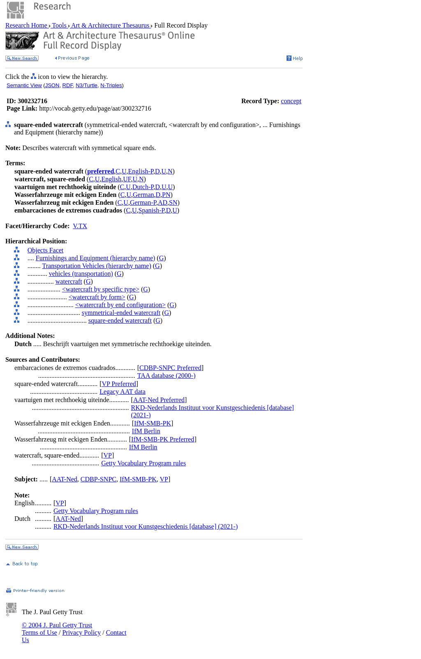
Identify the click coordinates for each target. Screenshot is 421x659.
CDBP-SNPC (98, 479)
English (111, 179)
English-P (140, 171)
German (143, 194)
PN (166, 194)
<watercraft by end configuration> (120, 304)
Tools (59, 25)
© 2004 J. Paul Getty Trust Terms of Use (57, 629)
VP (107, 455)
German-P (143, 202)
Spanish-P (151, 210)
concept (291, 100)
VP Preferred (119, 383)
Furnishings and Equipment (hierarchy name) (95, 257)
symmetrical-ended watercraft (121, 312)
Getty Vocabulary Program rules (143, 463)
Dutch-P (143, 186)
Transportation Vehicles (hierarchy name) (96, 265)
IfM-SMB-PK (152, 423)
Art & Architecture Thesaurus (110, 25)
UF (127, 179)
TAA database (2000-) (166, 375)
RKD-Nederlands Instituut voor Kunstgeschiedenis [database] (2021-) (145, 526)
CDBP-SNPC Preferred (170, 367)
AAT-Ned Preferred (159, 399)
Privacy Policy (81, 632)
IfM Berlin (146, 431)
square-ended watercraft (120, 320)
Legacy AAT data (122, 391)
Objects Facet (46, 250)
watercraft (69, 281)
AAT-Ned (64, 479)
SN (173, 202)
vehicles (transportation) (81, 273)
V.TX (80, 225)
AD (162, 202)
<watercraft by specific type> (100, 289)
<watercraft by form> (97, 297)
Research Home (27, 25)
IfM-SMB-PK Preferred (162, 439)
